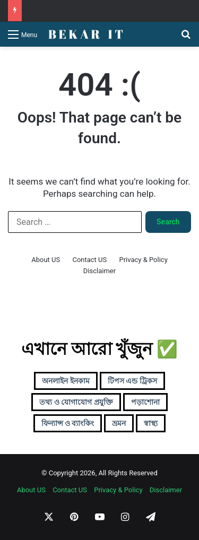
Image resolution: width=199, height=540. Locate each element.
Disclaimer (99, 271)
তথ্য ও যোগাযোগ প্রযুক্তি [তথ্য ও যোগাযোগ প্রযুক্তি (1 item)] (76, 402)
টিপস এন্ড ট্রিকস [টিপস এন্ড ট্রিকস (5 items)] (132, 381)
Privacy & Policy (143, 260)
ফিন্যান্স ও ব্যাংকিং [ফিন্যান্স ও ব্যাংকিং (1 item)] (67, 423)
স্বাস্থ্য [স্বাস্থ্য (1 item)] (151, 423)
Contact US (89, 260)
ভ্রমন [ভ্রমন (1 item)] (119, 423)
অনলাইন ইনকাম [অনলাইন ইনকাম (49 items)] (65, 381)
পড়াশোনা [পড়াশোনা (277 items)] (145, 402)
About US (45, 260)
